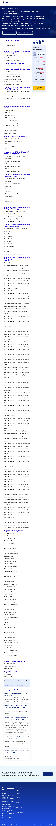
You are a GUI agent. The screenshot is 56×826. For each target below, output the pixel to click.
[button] (52, 3)
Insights (18, 799)
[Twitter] (43, 41)
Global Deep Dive (37, 58)
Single (34, 53)
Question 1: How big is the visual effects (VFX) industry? (15, 694)
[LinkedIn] (40, 41)
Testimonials (19, 805)
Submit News (19, 810)
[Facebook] (33, 43)
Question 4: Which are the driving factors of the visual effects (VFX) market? (16, 738)
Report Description (24, 33)
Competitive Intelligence (37, 73)
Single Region (39, 62)
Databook (37, 68)
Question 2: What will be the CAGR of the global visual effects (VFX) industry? (15, 706)
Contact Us (47, 774)
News (17, 802)
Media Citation (19, 807)
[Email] (36, 43)
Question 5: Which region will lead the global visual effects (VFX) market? (16, 752)
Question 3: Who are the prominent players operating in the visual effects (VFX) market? (17, 719)
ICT (6, 8)
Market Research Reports (18, 792)
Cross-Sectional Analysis (37, 78)
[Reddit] (39, 43)
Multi (38, 53)
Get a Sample (9, 33)
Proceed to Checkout (39, 88)
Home (3, 8)
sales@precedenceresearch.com (13, 685)
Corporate (42, 53)
